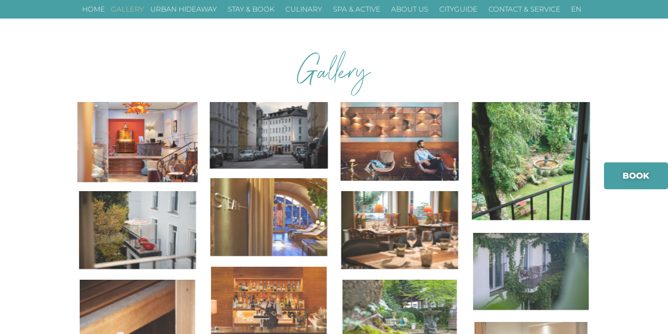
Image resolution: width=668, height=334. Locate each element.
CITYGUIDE (460, 9)
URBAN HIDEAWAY (185, 9)
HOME (93, 9)
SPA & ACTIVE (359, 9)
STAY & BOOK (253, 9)
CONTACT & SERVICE (526, 9)
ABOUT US (412, 9)
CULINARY (306, 9)
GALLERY (127, 9)
